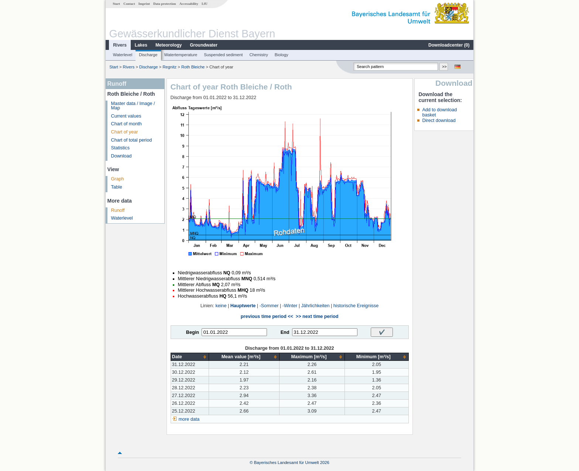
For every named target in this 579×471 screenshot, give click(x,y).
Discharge (148, 54)
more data (189, 419)
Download (121, 156)
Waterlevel (122, 54)
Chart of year (124, 132)
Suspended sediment (223, 54)
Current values (126, 116)
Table (116, 187)
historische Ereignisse (356, 305)
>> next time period (317, 316)
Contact (129, 4)
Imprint (144, 4)
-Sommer (269, 305)
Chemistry (258, 54)
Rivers (120, 45)
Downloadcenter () (448, 45)
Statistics (120, 147)
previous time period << (267, 316)
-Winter (290, 305)
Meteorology (168, 45)
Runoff (118, 210)
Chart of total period (131, 140)
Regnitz (169, 67)
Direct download (438, 120)
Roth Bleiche (193, 67)
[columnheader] (190, 357)
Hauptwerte (243, 305)
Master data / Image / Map (133, 106)
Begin (192, 332)
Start (116, 4)
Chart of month (126, 123)
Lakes (141, 45)
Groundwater (203, 45)
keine (220, 305)
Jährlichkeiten (315, 305)
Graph (117, 179)
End (285, 332)
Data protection (164, 4)
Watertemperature (181, 54)
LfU (205, 4)
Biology (281, 54)
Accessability (188, 4)
